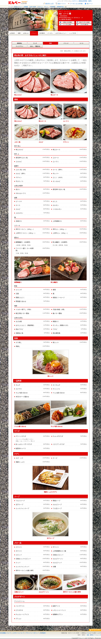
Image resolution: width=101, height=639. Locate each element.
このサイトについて (18, 633)
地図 (19, 33)
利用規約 (43, 633)
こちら (88, 633)
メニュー (34, 33)
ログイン (75, 1)
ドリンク (65, 43)
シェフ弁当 (72, 33)
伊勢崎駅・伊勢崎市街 (57, 7)
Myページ (90, 3)
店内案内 (42, 33)
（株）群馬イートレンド (93, 635)
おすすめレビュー (61, 33)
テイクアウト (19, 46)
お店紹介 (12, 33)
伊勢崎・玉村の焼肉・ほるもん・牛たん (36, 7)
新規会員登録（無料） (86, 1)
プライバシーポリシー (32, 633)
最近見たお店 (49, 3)
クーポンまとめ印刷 (76, 3)
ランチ (35, 43)
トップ (10, 7)
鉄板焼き (19, 43)
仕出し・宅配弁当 (35, 46)
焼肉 (50, 43)
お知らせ (26, 33)
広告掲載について (5, 633)
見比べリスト (62, 3)
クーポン (50, 33)
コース (81, 43)
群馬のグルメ (18, 7)
